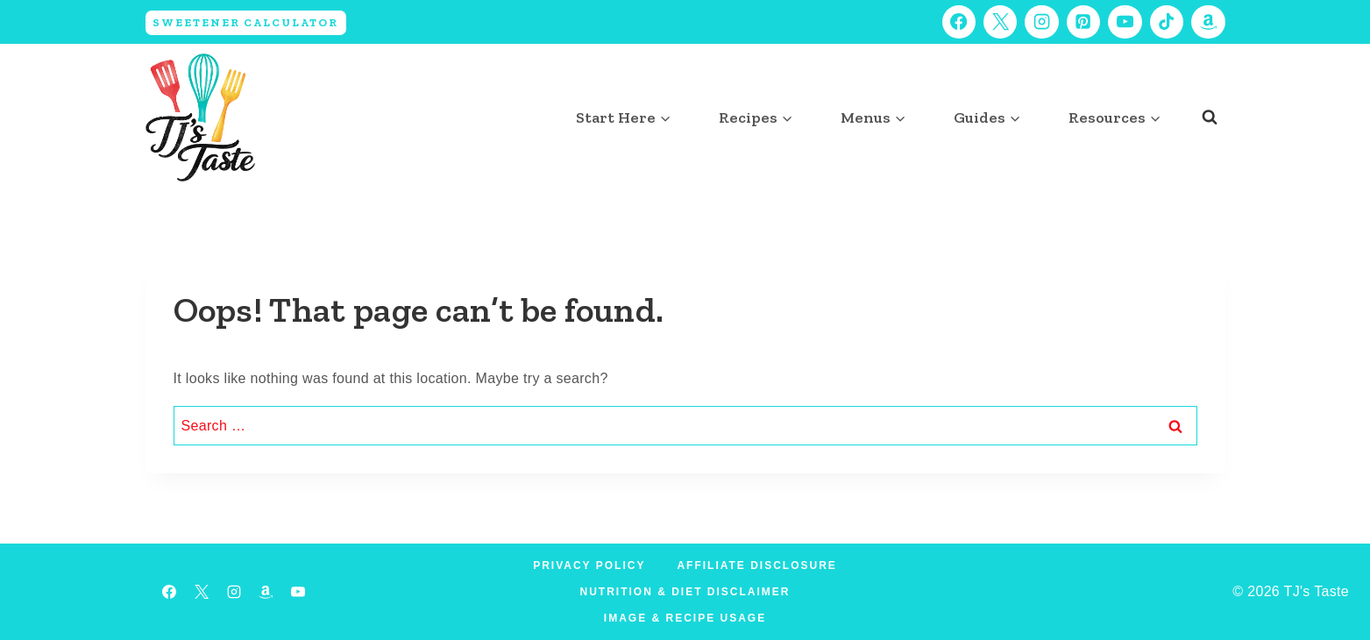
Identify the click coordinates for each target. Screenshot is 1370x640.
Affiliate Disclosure (756, 565)
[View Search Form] (1209, 117)
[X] (1000, 22)
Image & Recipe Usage (685, 618)
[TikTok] (1166, 22)
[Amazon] (1207, 22)
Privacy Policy (589, 565)
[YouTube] (1124, 22)
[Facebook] (959, 22)
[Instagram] (1041, 22)
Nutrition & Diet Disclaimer (685, 592)
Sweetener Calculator (245, 22)
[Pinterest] (1083, 22)
